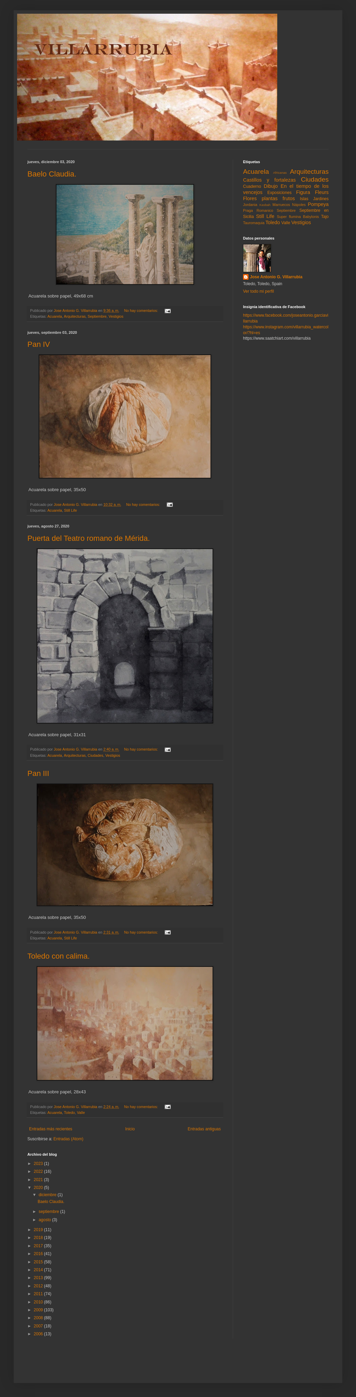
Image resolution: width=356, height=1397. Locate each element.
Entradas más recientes (50, 1129)
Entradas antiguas (204, 1129)
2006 (39, 1334)
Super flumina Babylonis (298, 217)
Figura (303, 192)
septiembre (49, 1211)
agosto (45, 1219)
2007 (39, 1326)
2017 (39, 1245)
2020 (39, 1187)
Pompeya (318, 204)
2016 (39, 1253)
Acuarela (54, 316)
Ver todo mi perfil (258, 291)
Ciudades (95, 755)
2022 (39, 1171)
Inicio (130, 1129)
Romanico (264, 210)
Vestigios (116, 316)
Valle (81, 1112)
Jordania (250, 205)
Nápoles (299, 205)
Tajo (325, 216)
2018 (39, 1237)
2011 (39, 1293)
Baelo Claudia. (51, 174)
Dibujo (271, 186)
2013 (39, 1277)
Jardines (321, 198)
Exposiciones (279, 192)
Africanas (280, 172)
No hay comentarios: (141, 310)
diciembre (48, 1194)
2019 (39, 1229)
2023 (39, 1163)
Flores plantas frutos (269, 198)
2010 (39, 1302)
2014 (39, 1269)
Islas (304, 198)
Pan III (38, 773)
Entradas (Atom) (68, 1139)
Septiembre (97, 316)
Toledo (69, 1112)
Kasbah (265, 205)
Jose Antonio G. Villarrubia (276, 277)
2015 (39, 1262)
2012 (39, 1286)
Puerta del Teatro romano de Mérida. (88, 538)
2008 (39, 1317)
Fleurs (322, 192)
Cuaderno (252, 186)
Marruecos (281, 205)
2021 (39, 1179)
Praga (248, 210)
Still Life (70, 510)
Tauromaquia (253, 223)
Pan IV (38, 344)
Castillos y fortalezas (269, 180)
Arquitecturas (75, 316)
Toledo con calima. (58, 956)
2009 (39, 1310)
